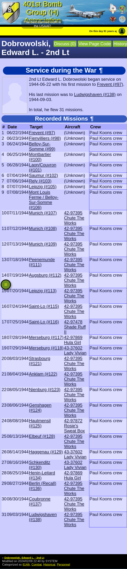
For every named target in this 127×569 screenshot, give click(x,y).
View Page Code (94, 43)
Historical (49, 564)
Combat (37, 564)
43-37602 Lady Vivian (75, 350)
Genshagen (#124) (40, 408)
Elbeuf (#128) (42, 436)
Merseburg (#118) (46, 347)
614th (26, 564)
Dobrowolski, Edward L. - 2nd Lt (24, 557)
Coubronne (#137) (40, 501)
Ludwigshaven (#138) (95, 94)
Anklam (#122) (43, 373)
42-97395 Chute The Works (74, 217)
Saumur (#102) (43, 175)
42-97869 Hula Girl (73, 340)
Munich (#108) (43, 228)
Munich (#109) (43, 244)
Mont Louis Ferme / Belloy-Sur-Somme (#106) (44, 200)
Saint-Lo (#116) (44, 321)
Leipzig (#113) (43, 290)
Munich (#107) (43, 212)
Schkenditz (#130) (39, 465)
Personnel (63, 564)
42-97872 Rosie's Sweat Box (74, 425)
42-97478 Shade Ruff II (75, 326)
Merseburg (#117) (46, 337)
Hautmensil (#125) (40, 423)
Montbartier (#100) (40, 157)
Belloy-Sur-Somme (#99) (42, 146)
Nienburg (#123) (44, 389)
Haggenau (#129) (46, 451)
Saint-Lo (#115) (44, 306)
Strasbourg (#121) (39, 361)
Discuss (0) (65, 43)
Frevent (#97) (110, 84)
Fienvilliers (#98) (45, 138)
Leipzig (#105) (43, 186)
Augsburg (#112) (45, 275)
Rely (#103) (40, 181)
